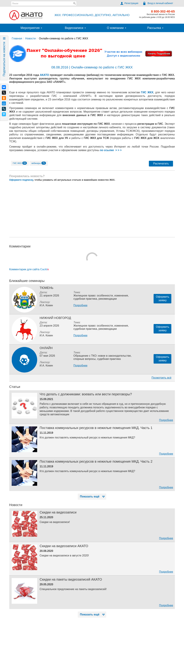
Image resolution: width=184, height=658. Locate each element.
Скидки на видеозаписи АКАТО (64, 546)
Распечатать (161, 163)
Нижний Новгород (55, 318)
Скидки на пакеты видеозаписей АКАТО (71, 579)
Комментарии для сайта (29, 269)
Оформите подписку (21, 179)
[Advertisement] (92, 209)
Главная (17, 38)
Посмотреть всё (161, 377)
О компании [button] (116, 28)
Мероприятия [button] (31, 28)
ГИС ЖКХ (147, 92)
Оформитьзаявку (162, 298)
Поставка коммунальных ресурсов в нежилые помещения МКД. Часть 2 (96, 461)
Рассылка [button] (155, 28)
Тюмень (46, 288)
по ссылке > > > (110, 150)
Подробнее (80, 305)
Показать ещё (93, 496)
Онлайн (46, 348)
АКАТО (44, 75)
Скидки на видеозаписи (58, 512)
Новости (30, 38)
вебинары (38, 163)
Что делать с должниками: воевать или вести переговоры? (86, 394)
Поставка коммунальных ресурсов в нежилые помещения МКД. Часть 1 (96, 428)
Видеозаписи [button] (75, 28)
